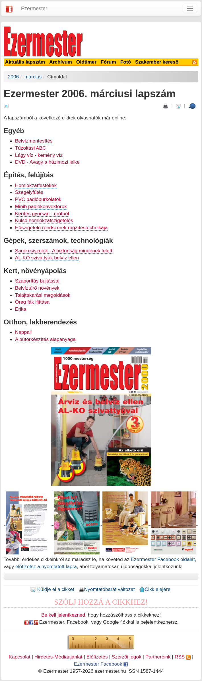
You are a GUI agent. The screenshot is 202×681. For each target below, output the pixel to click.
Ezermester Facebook (101, 664)
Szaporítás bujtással (37, 281)
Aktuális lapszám (25, 62)
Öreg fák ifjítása (32, 302)
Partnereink (158, 657)
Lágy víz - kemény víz (39, 155)
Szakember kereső (156, 62)
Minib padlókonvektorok (41, 206)
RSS (183, 657)
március (33, 77)
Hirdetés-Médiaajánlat (58, 657)
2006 (13, 77)
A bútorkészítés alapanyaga (45, 339)
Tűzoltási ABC (30, 148)
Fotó (125, 62)
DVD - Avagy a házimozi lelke (47, 162)
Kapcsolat (19, 657)
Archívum (60, 62)
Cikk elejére (155, 589)
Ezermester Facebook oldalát (163, 559)
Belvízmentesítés (34, 141)
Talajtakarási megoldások (43, 295)
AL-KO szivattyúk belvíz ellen (47, 258)
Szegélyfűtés (29, 192)
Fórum (108, 62)
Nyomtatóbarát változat (107, 589)
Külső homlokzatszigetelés (44, 220)
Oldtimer (86, 62)
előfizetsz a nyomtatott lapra (46, 566)
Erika (20, 309)
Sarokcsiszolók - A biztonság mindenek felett (63, 250)
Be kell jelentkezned (63, 615)
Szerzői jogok (126, 657)
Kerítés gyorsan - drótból (42, 213)
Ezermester (34, 8)
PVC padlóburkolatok (38, 199)
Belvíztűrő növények (37, 288)
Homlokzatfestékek (36, 185)
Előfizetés (97, 657)
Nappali (23, 332)
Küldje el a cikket (52, 589)
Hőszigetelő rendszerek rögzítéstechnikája (61, 227)
